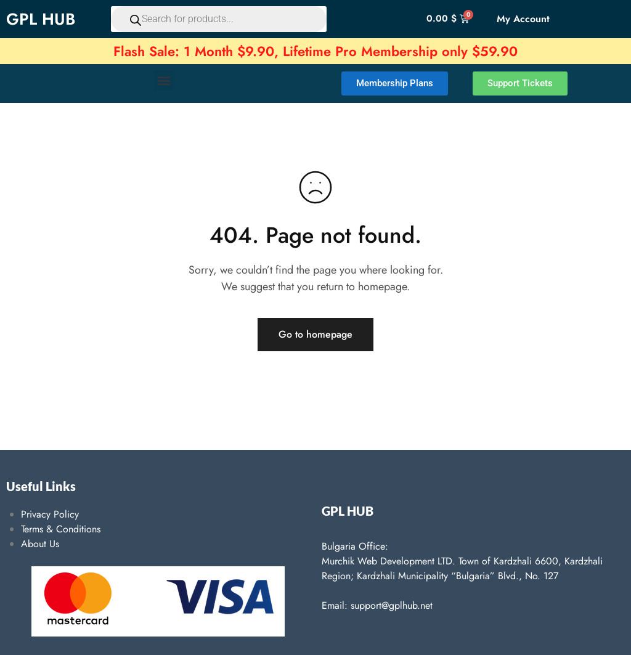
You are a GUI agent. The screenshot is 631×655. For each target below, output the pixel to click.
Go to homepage (315, 334)
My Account (523, 19)
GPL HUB (40, 19)
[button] (164, 80)
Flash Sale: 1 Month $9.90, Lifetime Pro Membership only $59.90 (315, 51)
